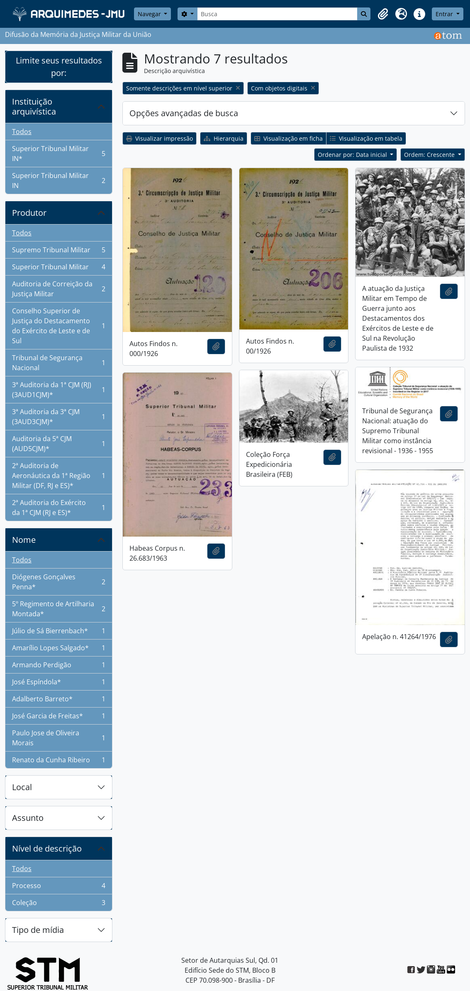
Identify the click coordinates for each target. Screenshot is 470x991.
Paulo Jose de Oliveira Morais (58, 737)
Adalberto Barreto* (58, 701)
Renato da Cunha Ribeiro (58, 761)
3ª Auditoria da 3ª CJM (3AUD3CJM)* (58, 416)
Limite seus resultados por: (59, 66)
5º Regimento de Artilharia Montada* (58, 608)
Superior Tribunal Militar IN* (58, 153)
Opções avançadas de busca (183, 113)
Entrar (445, 14)
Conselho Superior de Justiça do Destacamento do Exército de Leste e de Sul (58, 325)
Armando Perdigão (58, 667)
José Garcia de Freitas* (58, 718)
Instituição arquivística (34, 106)
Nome (24, 539)
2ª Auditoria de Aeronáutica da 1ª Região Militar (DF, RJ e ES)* (58, 475)
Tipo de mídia (38, 929)
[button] (383, 14)
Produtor (29, 212)
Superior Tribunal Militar (58, 269)
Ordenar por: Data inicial (353, 155)
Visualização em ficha (288, 138)
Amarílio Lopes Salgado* (58, 650)
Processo (58, 887)
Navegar (150, 14)
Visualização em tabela (366, 138)
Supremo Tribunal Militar (58, 252)
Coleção (58, 904)
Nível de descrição (47, 848)
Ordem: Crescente (430, 155)
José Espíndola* (58, 684)
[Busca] (277, 13)
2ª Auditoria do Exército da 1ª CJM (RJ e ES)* (58, 507)
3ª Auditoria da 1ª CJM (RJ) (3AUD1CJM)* (58, 389)
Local (22, 787)
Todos (22, 131)
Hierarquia (224, 138)
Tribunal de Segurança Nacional (58, 362)
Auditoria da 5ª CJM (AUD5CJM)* (58, 443)
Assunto (28, 817)
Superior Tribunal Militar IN (58, 180)
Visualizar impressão (159, 138)
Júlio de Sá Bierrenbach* (58, 633)
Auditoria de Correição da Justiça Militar (58, 288)
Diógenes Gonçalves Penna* (58, 581)
